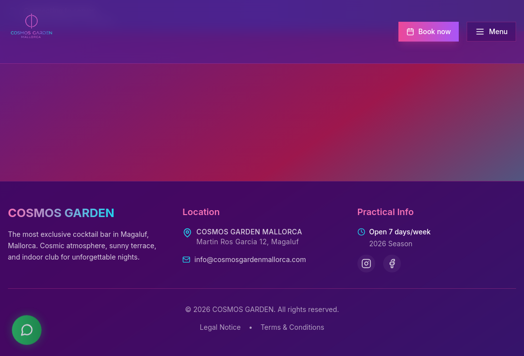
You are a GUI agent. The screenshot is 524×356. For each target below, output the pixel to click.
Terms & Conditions (292, 327)
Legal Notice (220, 327)
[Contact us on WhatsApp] (27, 327)
